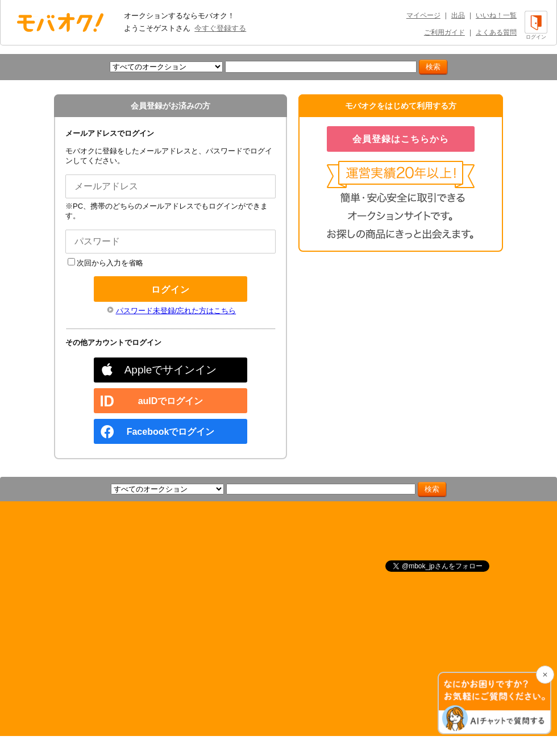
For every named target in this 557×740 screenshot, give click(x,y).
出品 (458, 15)
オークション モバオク (60, 22)
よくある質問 (496, 32)
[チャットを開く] (494, 703)
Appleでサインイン (170, 370)
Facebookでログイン (171, 431)
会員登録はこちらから (400, 139)
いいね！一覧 (496, 15)
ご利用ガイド (444, 32)
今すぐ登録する (220, 28)
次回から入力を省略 (105, 263)
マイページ (423, 15)
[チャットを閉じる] (545, 675)
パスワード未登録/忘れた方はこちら (176, 310)
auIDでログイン (170, 401)
